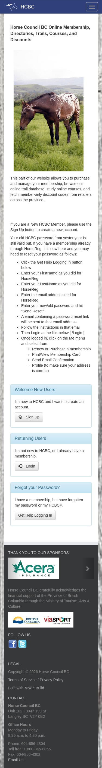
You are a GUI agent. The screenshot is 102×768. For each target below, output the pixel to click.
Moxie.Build (34, 688)
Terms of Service (22, 680)
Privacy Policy (51, 680)
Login (26, 466)
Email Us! (16, 760)
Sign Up (28, 417)
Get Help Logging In (35, 515)
